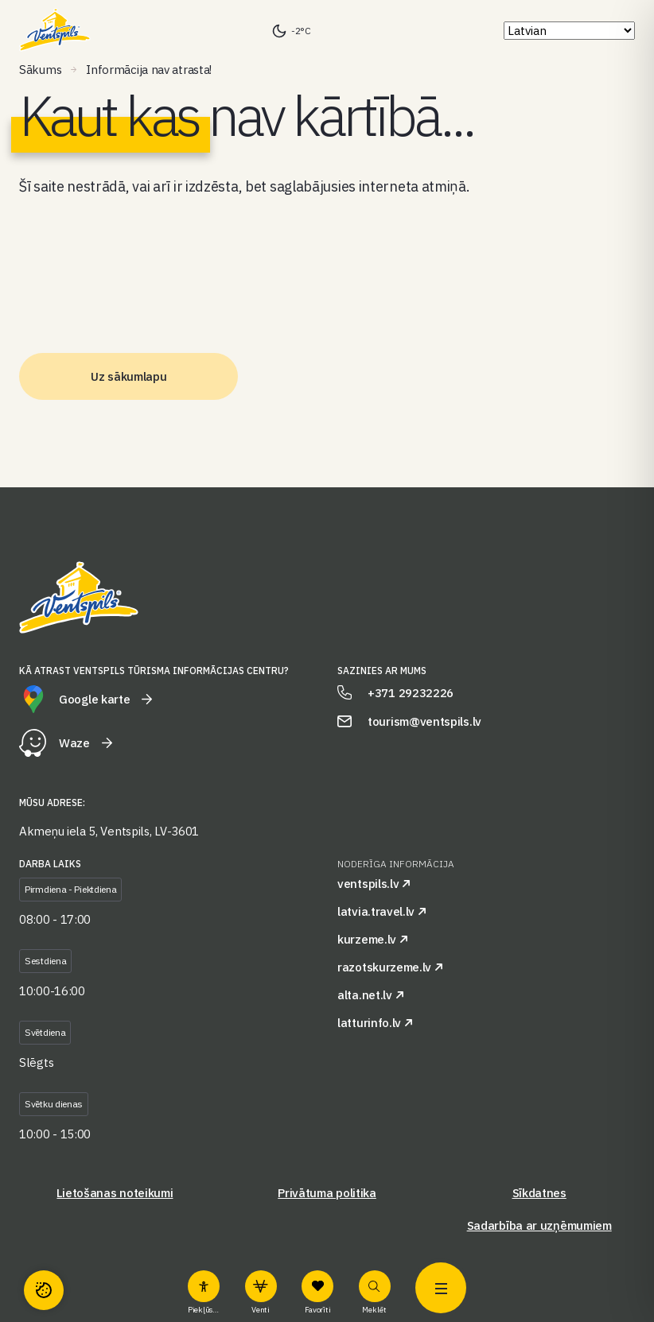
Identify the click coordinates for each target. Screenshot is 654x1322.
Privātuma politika (327, 1193)
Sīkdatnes (539, 1193)
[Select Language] (569, 30)
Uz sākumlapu (128, 376)
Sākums (40, 70)
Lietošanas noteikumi (114, 1193)
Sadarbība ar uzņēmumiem (539, 1225)
